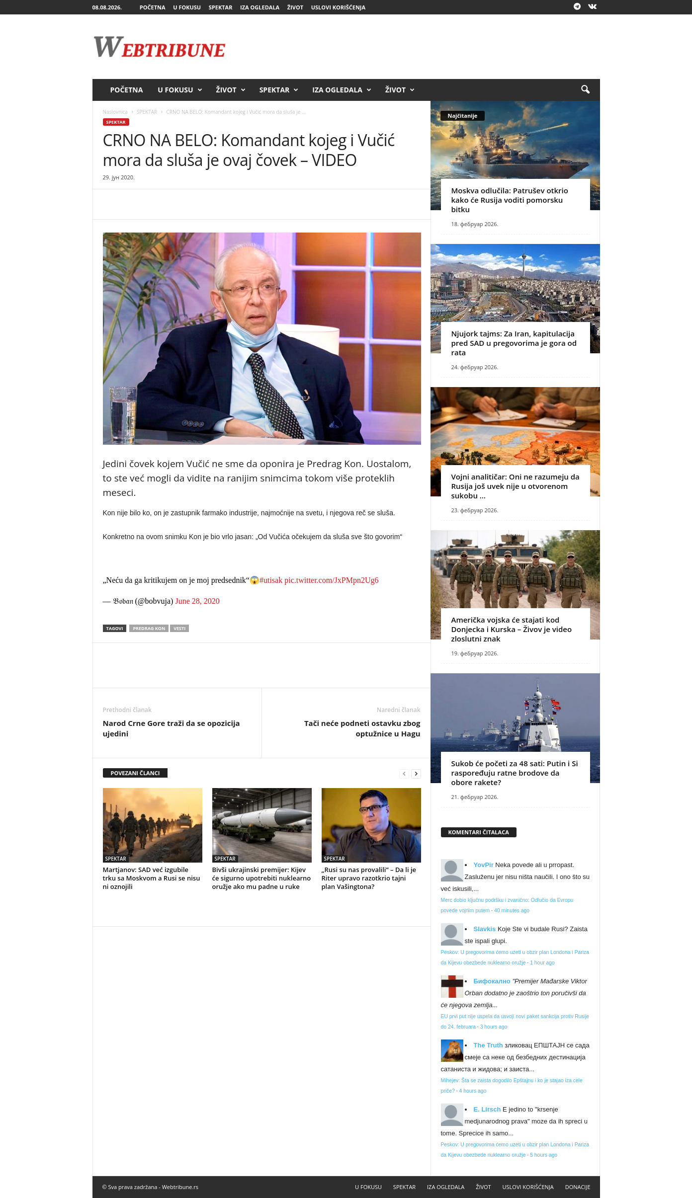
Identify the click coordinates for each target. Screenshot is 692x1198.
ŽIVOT (295, 7)
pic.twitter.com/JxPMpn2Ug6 (331, 580)
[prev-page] (404, 773)
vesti (179, 628)
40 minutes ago (511, 910)
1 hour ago (542, 962)
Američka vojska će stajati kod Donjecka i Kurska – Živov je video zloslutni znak (511, 629)
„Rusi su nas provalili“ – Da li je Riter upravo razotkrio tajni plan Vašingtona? (369, 878)
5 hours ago (543, 1155)
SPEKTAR (221, 7)
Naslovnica (115, 111)
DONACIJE (578, 1187)
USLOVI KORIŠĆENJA (338, 7)
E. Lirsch (487, 1109)
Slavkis (485, 929)
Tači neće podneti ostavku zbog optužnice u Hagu (362, 728)
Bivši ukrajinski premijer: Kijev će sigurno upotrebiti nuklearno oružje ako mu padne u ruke (261, 878)
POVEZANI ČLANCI (135, 773)
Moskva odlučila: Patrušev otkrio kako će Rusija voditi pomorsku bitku (509, 199)
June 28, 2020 (197, 601)
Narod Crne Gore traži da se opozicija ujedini (171, 728)
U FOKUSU (187, 7)
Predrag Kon (149, 628)
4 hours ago (472, 1091)
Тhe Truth (488, 1045)
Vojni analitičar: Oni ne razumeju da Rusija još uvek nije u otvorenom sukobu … (515, 486)
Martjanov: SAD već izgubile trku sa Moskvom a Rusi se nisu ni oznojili (151, 878)
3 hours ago (494, 1027)
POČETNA (153, 7)
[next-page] (416, 773)
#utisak (271, 580)
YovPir (484, 865)
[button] (585, 90)
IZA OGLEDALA (259, 7)
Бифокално (492, 981)
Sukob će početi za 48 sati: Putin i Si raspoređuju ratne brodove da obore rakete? (514, 772)
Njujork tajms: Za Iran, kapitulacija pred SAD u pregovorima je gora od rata (514, 342)
